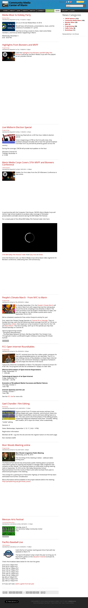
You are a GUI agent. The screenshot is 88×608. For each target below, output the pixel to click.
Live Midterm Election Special (17, 127)
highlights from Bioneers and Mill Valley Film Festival (34, 53)
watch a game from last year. (24, 584)
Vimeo (41, 255)
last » (44, 592)
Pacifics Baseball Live (12, 542)
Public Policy (69, 28)
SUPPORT (50, 11)
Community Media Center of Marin (19, 4)
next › (42, 592)
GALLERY (65, 11)
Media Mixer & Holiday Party (16, 14)
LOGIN (72, 11)
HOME (5, 11)
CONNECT (40, 11)
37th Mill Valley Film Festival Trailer (14, 255)
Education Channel (39, 557)
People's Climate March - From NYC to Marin (24, 297)
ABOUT (12, 11)
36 (20, 592)
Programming (5, 48)
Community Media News (8, 522)
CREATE (25, 11)
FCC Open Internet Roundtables (18, 346)
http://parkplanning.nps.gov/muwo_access (16, 481)
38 (27, 592)
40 (34, 592)
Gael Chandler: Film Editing (16, 403)
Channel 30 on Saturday (40, 320)
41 (37, 592)
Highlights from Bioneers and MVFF (20, 44)
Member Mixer (6, 18)
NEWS (58, 11)
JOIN (18, 11)
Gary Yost (33, 255)
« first (4, 592)
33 (10, 592)
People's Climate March (45, 305)
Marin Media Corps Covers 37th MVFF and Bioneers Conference (28, 163)
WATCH (32, 11)
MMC (66, 24)
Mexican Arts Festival (13, 519)
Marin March (9, 326)
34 (13, 592)
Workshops (5, 406)
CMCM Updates (6, 167)
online (14, 324)
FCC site (10, 396)
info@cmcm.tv (72, 601)
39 (30, 592)
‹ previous (6, 592)
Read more (5, 341)
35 (17, 592)
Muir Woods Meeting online (16, 445)
